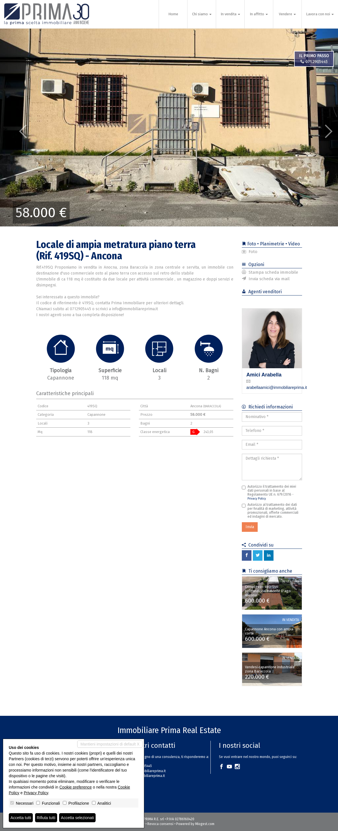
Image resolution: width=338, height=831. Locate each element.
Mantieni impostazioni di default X (109, 744)
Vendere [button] (287, 14)
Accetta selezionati (77, 817)
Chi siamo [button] (202, 14)
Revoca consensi (160, 824)
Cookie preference (75, 787)
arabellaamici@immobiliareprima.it (276, 387)
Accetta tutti (20, 817)
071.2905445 (314, 61)
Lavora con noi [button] (320, 14)
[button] (17, 127)
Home (173, 14)
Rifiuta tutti (46, 817)
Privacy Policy (256, 498)
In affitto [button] (259, 14)
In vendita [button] (230, 14)
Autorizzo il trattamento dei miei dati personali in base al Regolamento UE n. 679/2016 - (269, 492)
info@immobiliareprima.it (147, 771)
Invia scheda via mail (266, 278)
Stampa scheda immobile (270, 272)
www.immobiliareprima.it (146, 776)
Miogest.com (204, 824)
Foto (249, 251)
